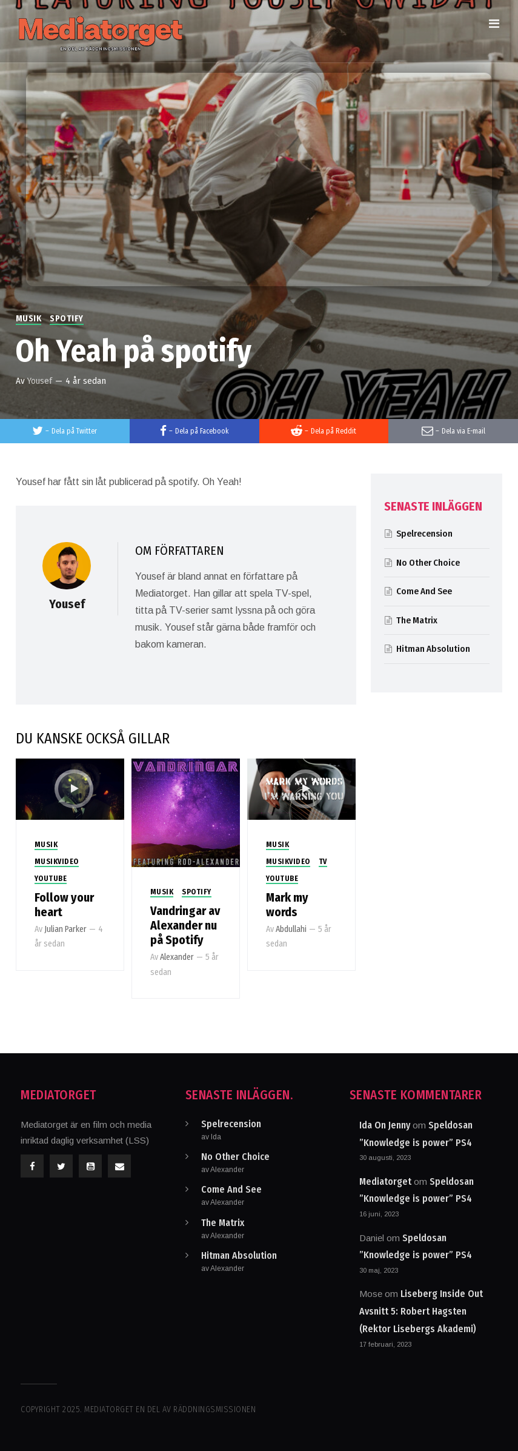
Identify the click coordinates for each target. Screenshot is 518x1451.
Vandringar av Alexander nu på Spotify (185, 925)
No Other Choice (428, 562)
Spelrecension (424, 533)
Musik (29, 318)
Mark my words (287, 904)
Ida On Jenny (384, 1125)
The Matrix (416, 620)
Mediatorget (385, 1181)
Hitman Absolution (433, 648)
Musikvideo (57, 861)
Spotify (67, 318)
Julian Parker (65, 929)
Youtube (51, 878)
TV (323, 861)
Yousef (39, 380)
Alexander (177, 957)
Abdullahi (291, 929)
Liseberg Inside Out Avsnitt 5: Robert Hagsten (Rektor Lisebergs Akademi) (421, 1311)
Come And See (424, 591)
